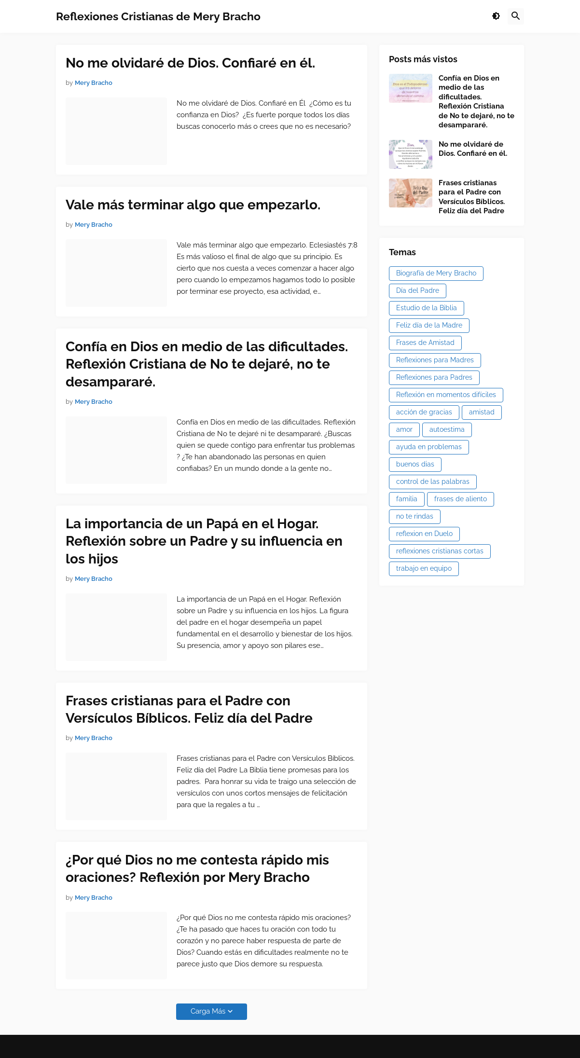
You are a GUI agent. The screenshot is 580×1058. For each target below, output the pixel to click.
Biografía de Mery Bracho (436, 273)
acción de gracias (424, 412)
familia (406, 499)
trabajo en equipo (424, 568)
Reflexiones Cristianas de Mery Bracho (158, 16)
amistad (482, 412)
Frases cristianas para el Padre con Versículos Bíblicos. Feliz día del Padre (189, 709)
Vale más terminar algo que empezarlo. (193, 205)
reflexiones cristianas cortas (439, 551)
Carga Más (208, 1011)
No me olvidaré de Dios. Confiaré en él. (190, 63)
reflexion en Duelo (424, 533)
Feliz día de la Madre (429, 325)
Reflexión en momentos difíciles (446, 394)
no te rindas (414, 516)
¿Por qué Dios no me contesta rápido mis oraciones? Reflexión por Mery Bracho (197, 868)
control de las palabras (433, 481)
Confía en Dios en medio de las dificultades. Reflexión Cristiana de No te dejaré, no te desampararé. (207, 364)
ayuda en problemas (429, 447)
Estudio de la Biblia (426, 308)
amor (404, 429)
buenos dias (415, 464)
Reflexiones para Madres (435, 360)
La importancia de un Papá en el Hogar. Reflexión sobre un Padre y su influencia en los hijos (204, 541)
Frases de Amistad (425, 342)
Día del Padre (417, 290)
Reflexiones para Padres (434, 377)
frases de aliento (460, 499)
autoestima (447, 429)
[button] (496, 16)
